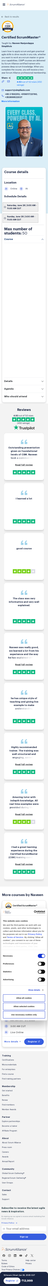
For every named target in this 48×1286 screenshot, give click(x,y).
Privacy (29, 1263)
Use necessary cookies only (24, 1015)
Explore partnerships (11, 1121)
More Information (11, 101)
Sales (4, 1195)
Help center (31, 1260)
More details (12, 1041)
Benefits (5, 1095)
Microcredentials (9, 1065)
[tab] (24, 239)
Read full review (24, 465)
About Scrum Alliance (11, 1143)
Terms (4, 1260)
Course (8, 239)
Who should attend (15, 396)
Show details (34, 990)
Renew (5, 1100)
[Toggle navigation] (4, 4)
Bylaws (5, 1263)
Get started (7, 1091)
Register (12, 1281)
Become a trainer (9, 1126)
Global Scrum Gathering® (13, 1173)
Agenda (9, 389)
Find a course (8, 1074)
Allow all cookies (24, 998)
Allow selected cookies (23, 1006)
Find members (8, 1105)
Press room (7, 1147)
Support (5, 1199)
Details (8, 381)
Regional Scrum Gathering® (14, 1178)
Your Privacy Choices (13, 1270)
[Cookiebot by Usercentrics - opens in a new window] (34, 912)
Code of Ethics (8, 1267)
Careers (5, 1152)
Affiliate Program (9, 1131)
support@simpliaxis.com (17, 90)
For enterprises (8, 1069)
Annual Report (8, 1161)
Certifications (8, 1060)
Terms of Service (15, 937)
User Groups (7, 1183)
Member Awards (9, 1109)
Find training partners (11, 1079)
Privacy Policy (35, 934)
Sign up (24, 1237)
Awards (5, 1157)
